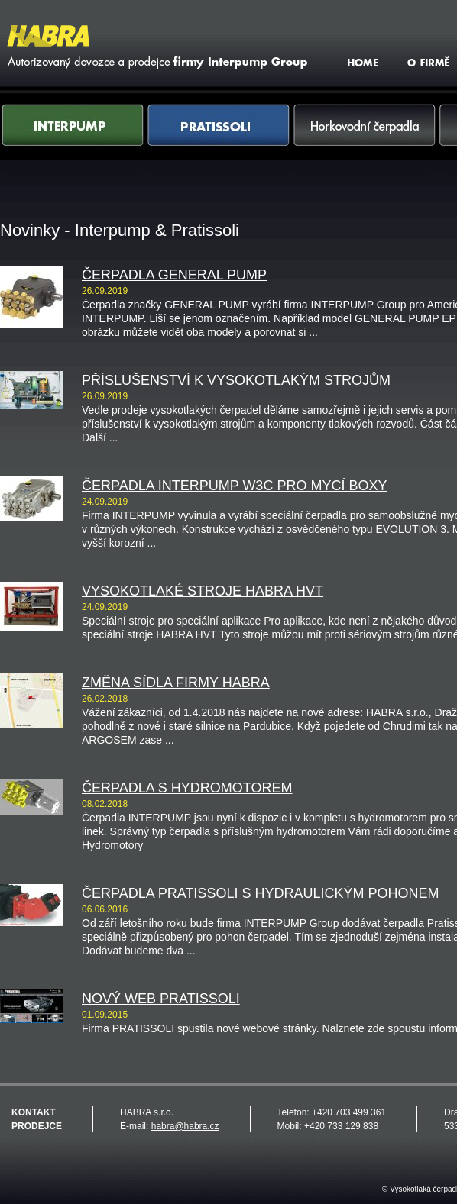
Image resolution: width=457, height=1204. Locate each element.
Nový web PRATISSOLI (161, 998)
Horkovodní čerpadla (365, 140)
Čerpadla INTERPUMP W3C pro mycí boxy (234, 485)
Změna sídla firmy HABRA (176, 682)
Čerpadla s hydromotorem (187, 788)
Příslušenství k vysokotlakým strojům (236, 380)
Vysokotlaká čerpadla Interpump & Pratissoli (155, 46)
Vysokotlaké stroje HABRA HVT (202, 591)
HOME (365, 61)
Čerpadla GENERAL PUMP (174, 274)
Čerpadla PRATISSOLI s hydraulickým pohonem (260, 893)
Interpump (73, 140)
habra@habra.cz (185, 1126)
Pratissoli (219, 140)
